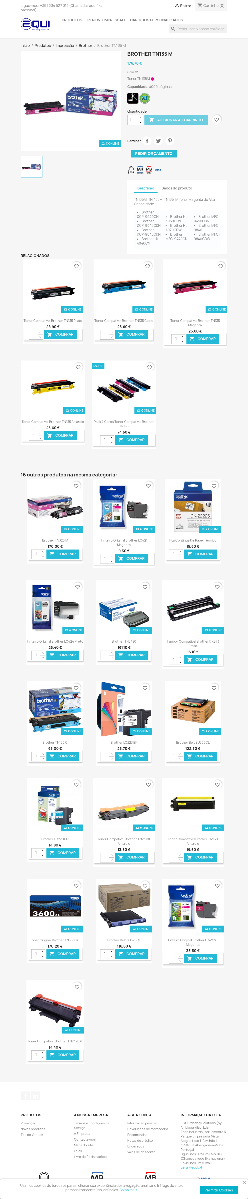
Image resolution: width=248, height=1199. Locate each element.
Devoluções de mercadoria (147, 1129)
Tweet (158, 140)
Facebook (25, 1095)
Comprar (60, 334)
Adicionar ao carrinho (176, 120)
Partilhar (147, 140)
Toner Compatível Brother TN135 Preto (53, 321)
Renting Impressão (106, 20)
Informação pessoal (142, 1123)
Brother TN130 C (55, 742)
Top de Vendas (32, 1135)
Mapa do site (83, 1145)
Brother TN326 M (55, 540)
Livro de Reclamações (90, 1157)
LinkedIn (35, 1095)
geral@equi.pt (191, 1167)
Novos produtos (33, 1129)
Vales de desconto (141, 1152)
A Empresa (82, 1133)
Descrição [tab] (145, 188)
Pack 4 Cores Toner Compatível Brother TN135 (124, 424)
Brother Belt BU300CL (193, 742)
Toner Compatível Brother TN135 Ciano (123, 321)
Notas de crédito (140, 1140)
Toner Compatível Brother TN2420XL (55, 1041)
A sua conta (139, 1115)
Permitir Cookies (218, 1190)
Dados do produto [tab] (177, 188)
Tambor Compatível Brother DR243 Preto (193, 643)
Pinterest (169, 140)
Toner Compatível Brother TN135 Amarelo (53, 422)
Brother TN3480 (124, 641)
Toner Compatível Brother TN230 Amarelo (193, 841)
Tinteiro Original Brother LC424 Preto (55, 641)
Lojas (78, 1151)
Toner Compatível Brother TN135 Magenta (195, 323)
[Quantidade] (132, 120)
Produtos (72, 20)
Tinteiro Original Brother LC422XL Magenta (193, 942)
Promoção (28, 1123)
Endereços (135, 1146)
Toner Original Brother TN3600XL (55, 940)
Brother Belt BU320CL (123, 940)
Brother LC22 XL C (55, 839)
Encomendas (137, 1135)
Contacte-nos (85, 1139)
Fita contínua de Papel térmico (192, 540)
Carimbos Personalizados (156, 20)
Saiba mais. (129, 1190)
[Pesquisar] (198, 28)
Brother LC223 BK (124, 742)
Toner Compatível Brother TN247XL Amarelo (124, 841)
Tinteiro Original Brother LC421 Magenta (124, 542)
